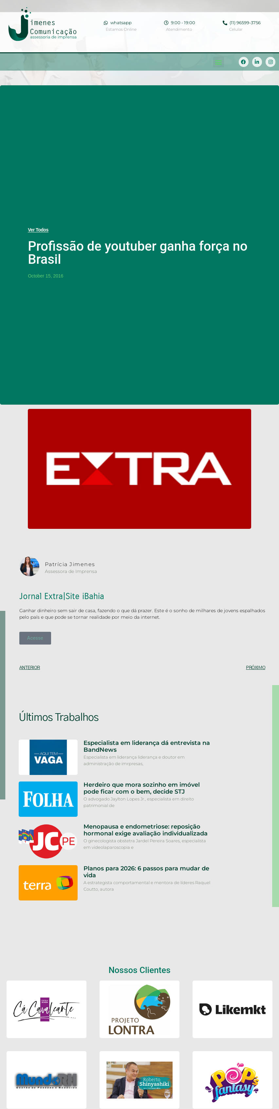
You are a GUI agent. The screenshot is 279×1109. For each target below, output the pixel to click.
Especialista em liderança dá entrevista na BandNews (147, 746)
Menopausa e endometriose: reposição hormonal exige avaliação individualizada (146, 830)
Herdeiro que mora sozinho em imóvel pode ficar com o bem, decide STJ (142, 788)
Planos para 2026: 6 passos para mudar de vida (146, 872)
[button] (218, 62)
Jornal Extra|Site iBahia (61, 596)
